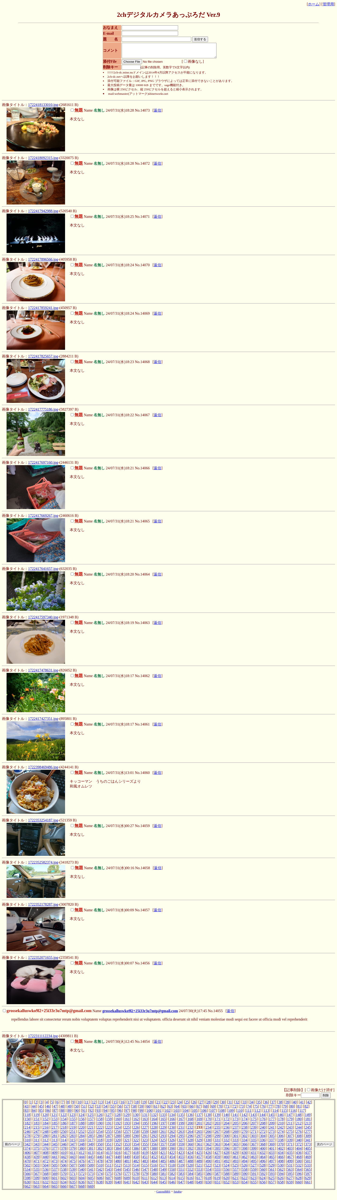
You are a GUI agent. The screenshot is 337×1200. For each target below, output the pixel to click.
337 (271, 1143)
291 (145, 1139)
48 (62, 1109)
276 (299, 1134)
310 (27, 1143)
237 (235, 1130)
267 (217, 1134)
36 (266, 1105)
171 (217, 1122)
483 (145, 1164)
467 (290, 1160)
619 (217, 1181)
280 (45, 1139)
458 (208, 1160)
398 (244, 1151)
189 (91, 1126)
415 (109, 1155)
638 (100, 1185)
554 (208, 1172)
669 (91, 1189)
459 (217, 1160)
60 (148, 1109)
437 (308, 1155)
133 (163, 1118)
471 (36, 1164)
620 (226, 1181)
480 (118, 1164)
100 (149, 1113)
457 (199, 1160)
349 (91, 1147)
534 (27, 1172)
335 (253, 1143)
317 (90, 1143)
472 (45, 1164)
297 (199, 1139)
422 (172, 1155)
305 (272, 1139)
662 (27, 1189)
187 (73, 1126)
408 (45, 1155)
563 (290, 1172)
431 (253, 1155)
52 (91, 1109)
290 (136, 1139)
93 (98, 1113)
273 (272, 1134)
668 (81, 1189)
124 (81, 1118)
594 (281, 1176)
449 (127, 1160)
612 (154, 1181)
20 (151, 1105)
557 (235, 1172)
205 (235, 1126)
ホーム (313, 4)
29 (216, 1105)
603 (73, 1181)
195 (145, 1126)
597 (308, 1176)
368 (262, 1147)
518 (172, 1168)
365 (235, 1147)
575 (109, 1176)
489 (199, 1164)
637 (91, 1185)
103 (176, 1113)
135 (181, 1118)
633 (54, 1185)
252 (81, 1134)
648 (190, 1185)
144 (262, 1118)
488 (190, 1164)
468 (299, 1160)
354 (136, 1147)
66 (191, 1109)
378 (63, 1151)
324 (154, 1143)
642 (136, 1185)
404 (299, 1151)
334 (244, 1143)
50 (77, 1109)
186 (63, 1126)
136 (190, 1118)
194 (136, 1126)
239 (253, 1130)
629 (308, 1181)
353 (127, 1147)
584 (190, 1176)
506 (63, 1168)
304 (262, 1139)
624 (262, 1181)
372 (299, 1147)
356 (154, 1147)
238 (244, 1130)
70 (220, 1109)
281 (54, 1139)
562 (281, 1172)
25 (187, 1105)
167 (181, 1122)
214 (27, 1130)
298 (208, 1139)
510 (100, 1168)
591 (253, 1176)
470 (27, 1164)
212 (298, 1126)
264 (190, 1134)
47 (55, 1109)
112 (257, 1113)
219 (73, 1130)
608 (118, 1181)
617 (199, 1181)
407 (36, 1155)
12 (94, 1105)
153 (54, 1122)
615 (181, 1181)
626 (280, 1181)
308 (299, 1139)
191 (109, 1126)
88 (62, 1113)
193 (127, 1126)
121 (54, 1118)
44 (34, 1109)
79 (285, 1109)
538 (63, 1172)
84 (34, 1113)
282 (63, 1139)
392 (190, 1151)
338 (280, 1143)
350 (100, 1147)
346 (63, 1147)
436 (298, 1155)
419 (145, 1155)
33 (244, 1105)
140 (226, 1118)
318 (100, 1143)
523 (217, 1168)
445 (91, 1160)
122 (63, 1118)
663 (36, 1189)
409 (54, 1155)
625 (271, 1181)
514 (136, 1168)
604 (81, 1181)
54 (105, 1109)
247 (36, 1134)
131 (145, 1118)
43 (26, 1109)
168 (190, 1122)
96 (120, 1113)
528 (262, 1168)
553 (199, 1172)
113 (266, 1113)
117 (302, 1113)
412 (81, 1155)
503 (36, 1168)
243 (290, 1130)
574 (100, 1176)
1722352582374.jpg (43, 865)
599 (36, 1181)
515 (145, 1168)
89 (69, 1113)
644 (154, 1185)
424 (190, 1155)
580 (154, 1176)
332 (226, 1143)
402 (281, 1151)
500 (299, 1164)
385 (127, 1151)
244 (299, 1130)
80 (292, 1109)
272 (262, 1134)
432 (262, 1155)
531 (290, 1168)
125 (90, 1118)
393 (199, 1151)
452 (154, 1160)
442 (63, 1160)
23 (173, 1105)
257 (127, 1134)
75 (256, 1109)
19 (144, 1105)
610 (136, 1181)
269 (235, 1134)
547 (145, 1172)
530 (280, 1168)
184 (45, 1126)
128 (118, 1118)
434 (280, 1155)
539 (73, 1172)
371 (290, 1147)
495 (253, 1164)
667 (73, 1189)
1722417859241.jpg (43, 311)
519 (181, 1168)
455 (181, 1160)
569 (54, 1176)
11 (86, 1105)
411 (72, 1155)
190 (100, 1126)
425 (199, 1155)
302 (244, 1139)
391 (181, 1151)
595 (290, 1176)
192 (118, 1126)
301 (235, 1139)
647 (181, 1185)
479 (109, 1164)
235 (217, 1130)
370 (281, 1147)
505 (54, 1168)
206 (244, 1126)
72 (234, 1109)
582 (172, 1176)
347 (73, 1147)
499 (290, 1164)
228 (154, 1130)
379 (73, 1151)
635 (73, 1185)
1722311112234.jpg (43, 1039)
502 (27, 1168)
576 (118, 1176)
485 (163, 1164)
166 (172, 1122)
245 (308, 1130)
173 (235, 1122)
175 (253, 1122)
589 (235, 1176)
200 (190, 1126)
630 (27, 1185)
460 (226, 1160)
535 (36, 1172)
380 (81, 1151)
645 (163, 1185)
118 (27, 1118)
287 (109, 1139)
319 (109, 1143)
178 (281, 1122)
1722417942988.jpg (43, 214)
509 (91, 1168)
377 (54, 1151)
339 (290, 1143)
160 (118, 1122)
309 (308, 1139)
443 (73, 1160)
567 (36, 1176)
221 (91, 1130)
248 (45, 1134)
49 (69, 1109)
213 (308, 1126)
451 (145, 1160)
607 (109, 1181)
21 (158, 1105)
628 (298, 1181)
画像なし (191, 64)
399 (253, 1151)
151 (36, 1122)
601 (54, 1181)
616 (190, 1181)
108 (222, 1113)
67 (199, 1109)
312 (45, 1143)
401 (272, 1151)
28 (208, 1105)
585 (199, 1176)
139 (217, 1118)
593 (272, 1176)
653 (235, 1185)
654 (244, 1185)
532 (298, 1168)
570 (63, 1176)
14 (108, 1105)
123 (72, 1118)
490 (208, 1164)
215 (36, 1130)
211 (289, 1126)
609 (127, 1181)
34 (251, 1105)
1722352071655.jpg (43, 960)
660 (299, 1185)
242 (281, 1130)
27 (201, 1105)
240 (262, 1130)
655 (253, 1185)
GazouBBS (163, 1194)
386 (136, 1151)
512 (118, 1168)
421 (163, 1155)
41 (302, 1105)
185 (54, 1126)
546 (136, 1172)
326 (172, 1143)
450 (136, 1160)
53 (98, 1109)
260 (154, 1134)
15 (115, 1105)
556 (226, 1172)
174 (244, 1122)
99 (141, 1113)
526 (244, 1168)
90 (77, 1113)
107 (213, 1113)
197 (163, 1126)
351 (109, 1147)
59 (141, 1109)
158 (100, 1122)
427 (217, 1155)
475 (73, 1164)
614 (172, 1181)
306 (281, 1139)
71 (227, 1109)
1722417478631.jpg (43, 673)
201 (199, 1126)
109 (231, 1113)
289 (127, 1139)
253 (91, 1134)
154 (63, 1122)
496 (262, 1164)
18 (137, 1105)
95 (112, 1113)
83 (26, 1113)
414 (100, 1155)
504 (45, 1168)
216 (45, 1130)
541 (91, 1172)
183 (36, 1126)
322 (136, 1143)
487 (181, 1164)
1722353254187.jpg (43, 823)
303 (253, 1139)
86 (48, 1113)
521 (199, 1168)
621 (235, 1181)
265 (199, 1134)
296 (190, 1139)
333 (235, 1143)
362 (208, 1147)
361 (199, 1147)
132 (154, 1118)
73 (242, 1109)
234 (208, 1130)
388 (154, 1151)
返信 (157, 113)
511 (108, 1168)
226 (136, 1130)
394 (208, 1151)
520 (190, 1168)
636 (81, 1185)
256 (118, 1134)
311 (36, 1143)
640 (118, 1185)
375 (36, 1151)
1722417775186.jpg (43, 412)
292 (154, 1139)
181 (308, 1122)
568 (45, 1176)
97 (127, 1113)
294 (172, 1139)
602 (63, 1181)
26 (194, 1105)
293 (163, 1139)
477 (91, 1164)
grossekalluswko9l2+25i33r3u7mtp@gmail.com (140, 1014)
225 (127, 1130)
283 (73, 1139)
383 (109, 1151)
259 (145, 1134)
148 (298, 1118)
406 (27, 1155)
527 (253, 1168)
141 (235, 1118)
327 (181, 1143)
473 (54, 1164)
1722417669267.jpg (43, 518)
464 (262, 1160)
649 (199, 1185)
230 (172, 1130)
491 (217, 1164)
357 (163, 1147)
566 (27, 1176)
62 (163, 1109)
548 (154, 1172)
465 (272, 1160)
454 (172, 1160)
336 (262, 1143)
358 (172, 1147)
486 (172, 1164)
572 (81, 1176)
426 (208, 1155)
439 (36, 1160)
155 (73, 1122)
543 (109, 1172)
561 (272, 1172)
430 (244, 1155)
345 (54, 1147)
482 (136, 1164)
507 (73, 1168)
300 (226, 1139)
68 (206, 1109)
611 (145, 1181)
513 (127, 1168)
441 (54, 1160)
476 (81, 1164)
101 (158, 1113)
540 (81, 1172)
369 (272, 1147)
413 (90, 1155)
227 (145, 1130)
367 (253, 1147)
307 (290, 1139)
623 (253, 1181)
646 (172, 1185)
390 (172, 1151)
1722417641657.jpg (43, 571)
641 (127, 1185)
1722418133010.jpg (43, 107)
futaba (177, 1194)
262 (172, 1134)
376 (45, 1151)
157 (91, 1122)
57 (127, 1109)
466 (281, 1160)
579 (145, 1176)
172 (226, 1122)
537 (54, 1172)
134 (172, 1118)
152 (45, 1122)
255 (109, 1134)
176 (262, 1122)
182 (27, 1126)
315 (72, 1143)
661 (308, 1185)
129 (126, 1118)
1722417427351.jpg (43, 721)
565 (308, 1172)
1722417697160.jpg (43, 465)
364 (226, 1147)
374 (27, 1151)
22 (165, 1105)
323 (145, 1143)
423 (181, 1155)
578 (136, 1176)
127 (108, 1118)
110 (239, 1113)
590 (244, 1176)
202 (208, 1126)
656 (262, 1185)
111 (248, 1113)
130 (136, 1118)
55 (112, 1109)
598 (27, 1181)
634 (63, 1185)
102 (167, 1113)
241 (272, 1130)
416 (118, 1155)
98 (134, 1113)
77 (270, 1109)
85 (41, 1113)
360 (190, 1147)
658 (281, 1185)
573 (91, 1176)
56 (120, 1109)
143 (253, 1118)
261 (163, 1134)
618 (208, 1181)
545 (127, 1172)
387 (145, 1151)
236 (226, 1130)
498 (281, 1164)
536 (45, 1172)
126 (99, 1118)
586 (208, 1176)
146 (280, 1118)
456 (190, 1160)
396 (226, 1151)
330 (208, 1143)
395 (217, 1151)
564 (299, 1172)
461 (235, 1160)
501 (308, 1164)
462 (244, 1160)
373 (308, 1147)
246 (27, 1134)
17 (130, 1105)
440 (45, 1160)
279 (36, 1139)
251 (73, 1134)
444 (81, 1160)
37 (273, 1105)
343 (36, 1147)
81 (299, 1109)
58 (134, 1109)
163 (145, 1122)
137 (199, 1118)
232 (190, 1130)
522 (208, 1168)
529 (271, 1168)
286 (100, 1139)
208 (262, 1126)
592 (262, 1176)
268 (226, 1134)
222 (100, 1130)
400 (262, 1151)
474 (63, 1164)
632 (45, 1185)
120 (45, 1118)
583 (181, 1176)
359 (181, 1147)
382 (100, 1151)
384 (118, 1151)
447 (109, 1160)
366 (244, 1147)
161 (127, 1122)
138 (208, 1118)
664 (45, 1189)
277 (308, 1134)
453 (163, 1160)
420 (154, 1155)
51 (84, 1109)
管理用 (328, 4)
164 (154, 1122)
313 (54, 1143)
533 (308, 1168)
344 (45, 1147)
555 (217, 1172)
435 (290, 1155)
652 (226, 1185)
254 (100, 1134)
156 (81, 1122)
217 (54, 1130)
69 (213, 1109)
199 (181, 1126)
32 (237, 1105)
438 (27, 1160)
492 (226, 1164)
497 (272, 1164)
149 (307, 1118)
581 (163, 1176)
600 (45, 1181)
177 (272, 1122)
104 (185, 1113)
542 (100, 1172)
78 (277, 1109)
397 (235, 1151)
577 (127, 1176)
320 (118, 1143)
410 (63, 1155)
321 (127, 1143)
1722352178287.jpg (43, 907)
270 (244, 1134)
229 (163, 1130)
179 (290, 1122)
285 (91, 1139)
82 (306, 1109)
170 (208, 1122)
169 (199, 1122)
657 (272, 1185)
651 (217, 1185)
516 (154, 1168)
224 (118, 1130)
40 (295, 1105)
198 (172, 1126)
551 (181, 1172)
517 (163, 1168)
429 (235, 1155)
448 (118, 1160)
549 (163, 1172)
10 (79, 1105)
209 (272, 1126)
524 (226, 1168)
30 (223, 1105)
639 (109, 1185)
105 (195, 1113)
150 (27, 1122)
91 (84, 1113)
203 (217, 1126)
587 (217, 1176)
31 (230, 1105)
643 (145, 1185)
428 (226, 1155)
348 (81, 1147)
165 (163, 1122)
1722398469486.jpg (43, 770)
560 (262, 1172)
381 (91, 1151)
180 (299, 1122)
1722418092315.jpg (43, 161)
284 (81, 1139)
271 (253, 1134)
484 (154, 1164)
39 (287, 1105)
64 (177, 1109)
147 (289, 1118)
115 (284, 1113)
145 (271, 1118)
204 (226, 1126)
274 (281, 1134)
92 (91, 1113)
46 (48, 1109)
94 (105, 1113)
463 (253, 1160)
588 (226, 1176)
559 (253, 1172)
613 (163, 1181)
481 (127, 1164)
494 (244, 1164)
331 (217, 1143)
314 (63, 1143)
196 (154, 1126)
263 (181, 1134)
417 (127, 1155)
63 (170, 1109)
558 (244, 1172)
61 (156, 1109)
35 (259, 1105)
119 (36, 1118)
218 (63, 1130)
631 (36, 1185)
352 (118, 1147)
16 (122, 1105)
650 (208, 1185)
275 (290, 1134)
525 (235, 1168)
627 (290, 1181)
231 (181, 1130)
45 (41, 1109)
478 (100, 1164)
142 (244, 1118)
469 (308, 1160)
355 (145, 1147)
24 (180, 1105)
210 (281, 1126)
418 (136, 1155)
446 (100, 1160)
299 (217, 1139)
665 (54, 1189)
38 (280, 1105)
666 (63, 1189)
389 (163, 1151)
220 (81, 1130)
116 (293, 1113)
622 (244, 1181)
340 (298, 1143)
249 (54, 1134)
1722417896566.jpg (43, 262)
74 (249, 1109)
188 (81, 1126)
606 (100, 1181)
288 (118, 1139)
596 (299, 1176)
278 (27, 1139)
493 (235, 1164)
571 (73, 1176)
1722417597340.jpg (43, 620)
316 (81, 1143)
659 (290, 1185)
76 (263, 1109)
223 (109, 1130)
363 (217, 1147)
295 (181, 1139)
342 (27, 1147)
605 (91, 1181)
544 (118, 1172)
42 (309, 1105)
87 (55, 1113)
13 (101, 1105)
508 (81, 1168)
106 (203, 1113)
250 (63, 1134)
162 (136, 1122)
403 (290, 1151)
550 (172, 1172)
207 (253, 1126)
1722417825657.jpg (43, 359)
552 (190, 1172)
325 (163, 1143)
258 (136, 1134)
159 (109, 1122)
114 (275, 1113)
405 (308, 1151)
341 (308, 1143)
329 (199, 1143)
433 (271, 1155)
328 (190, 1143)
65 (184, 1109)
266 (208, 1134)
